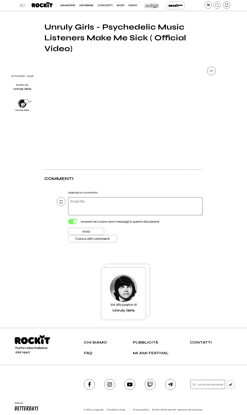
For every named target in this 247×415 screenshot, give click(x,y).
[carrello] (208, 5)
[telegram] (170, 384)
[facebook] (89, 384)
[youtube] (129, 384)
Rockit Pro (176, 5)
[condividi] (211, 71)
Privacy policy (141, 409)
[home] (42, 5)
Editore (25, 407)
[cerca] (217, 5)
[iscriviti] (230, 384)
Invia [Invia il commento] (86, 231)
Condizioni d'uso (116, 409)
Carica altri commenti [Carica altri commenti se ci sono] (93, 238)
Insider (152, 5)
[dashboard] (226, 5)
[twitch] (150, 384)
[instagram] (109, 384)
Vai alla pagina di (123, 294)
